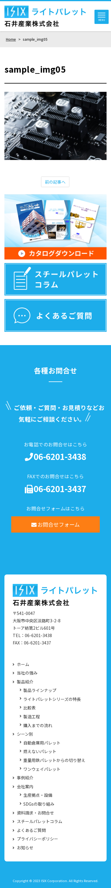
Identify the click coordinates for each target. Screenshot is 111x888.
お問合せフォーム (55, 524)
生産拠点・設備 (37, 795)
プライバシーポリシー (37, 839)
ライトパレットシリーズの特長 (52, 699)
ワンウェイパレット (42, 769)
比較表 (29, 708)
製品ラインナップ (39, 690)
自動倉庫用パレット (42, 743)
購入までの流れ (37, 725)
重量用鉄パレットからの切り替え (54, 760)
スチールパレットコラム (39, 821)
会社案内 (25, 786)
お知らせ (25, 848)
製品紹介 (25, 682)
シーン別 (25, 734)
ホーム (23, 664)
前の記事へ (55, 182)
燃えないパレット (39, 751)
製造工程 (31, 716)
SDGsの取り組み (38, 804)
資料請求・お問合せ (35, 813)
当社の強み (27, 673)
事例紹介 (25, 778)
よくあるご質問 (31, 830)
